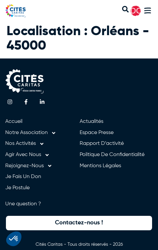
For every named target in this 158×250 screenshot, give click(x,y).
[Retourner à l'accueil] (22, 10)
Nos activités (24, 143)
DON (139, 10)
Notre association (30, 133)
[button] (148, 12)
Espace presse (97, 132)
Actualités (91, 121)
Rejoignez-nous (28, 166)
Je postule (17, 188)
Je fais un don (23, 176)
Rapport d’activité (102, 143)
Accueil (13, 121)
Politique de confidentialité (112, 154)
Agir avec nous (27, 155)
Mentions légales (100, 166)
